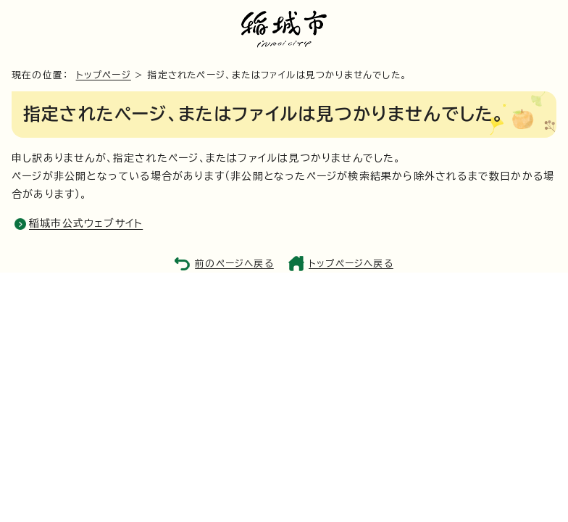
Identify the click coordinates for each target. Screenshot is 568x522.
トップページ (103, 75)
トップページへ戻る (351, 263)
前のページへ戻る (234, 263)
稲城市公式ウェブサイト (86, 223)
